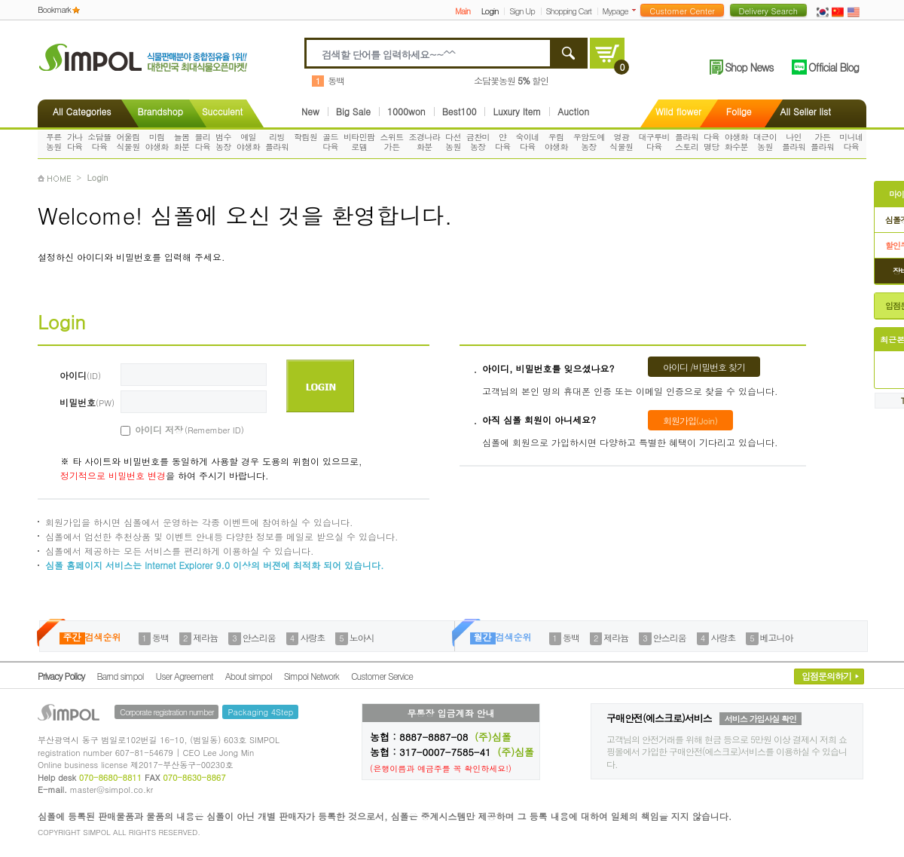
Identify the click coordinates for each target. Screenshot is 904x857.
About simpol (248, 675)
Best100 (459, 111)
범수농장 (223, 141)
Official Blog (833, 67)
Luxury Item (517, 111)
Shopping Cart (568, 11)
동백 (336, 80)
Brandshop (159, 111)
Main (462, 11)
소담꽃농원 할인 (511, 80)
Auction (573, 111)
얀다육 (503, 141)
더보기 (637, 10)
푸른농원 (54, 141)
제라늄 (205, 637)
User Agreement (184, 675)
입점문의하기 (826, 675)
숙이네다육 (527, 141)
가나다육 (75, 141)
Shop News (749, 67)
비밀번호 (87, 402)
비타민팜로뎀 (359, 141)
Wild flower (678, 111)
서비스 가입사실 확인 (760, 718)
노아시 (362, 637)
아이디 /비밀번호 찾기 (704, 366)
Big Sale (353, 111)
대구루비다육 (654, 141)
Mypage (615, 11)
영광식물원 (621, 141)
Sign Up (522, 11)
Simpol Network (311, 675)
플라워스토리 (686, 141)
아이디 (80, 375)
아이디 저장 (172, 429)
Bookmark (54, 9)
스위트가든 (391, 141)
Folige (739, 111)
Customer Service (382, 675)
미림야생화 (157, 141)
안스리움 (259, 637)
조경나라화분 (425, 141)
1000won (406, 111)
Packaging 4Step (260, 712)
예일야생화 (248, 141)
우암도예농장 (589, 141)
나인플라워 (793, 141)
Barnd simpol (119, 675)
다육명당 (711, 141)
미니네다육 (851, 141)
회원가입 (690, 420)
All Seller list (805, 111)
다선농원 (453, 141)
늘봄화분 (182, 141)
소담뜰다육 (99, 141)
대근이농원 (765, 141)
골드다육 (330, 141)
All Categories (82, 111)
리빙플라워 (277, 141)
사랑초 (312, 637)
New (310, 111)
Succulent (222, 111)
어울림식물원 (127, 141)
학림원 (305, 136)
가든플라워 (822, 141)
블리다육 (202, 141)
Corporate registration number (166, 712)
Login (490, 11)
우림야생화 (556, 141)
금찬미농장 (478, 141)
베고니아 (776, 637)
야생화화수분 (736, 141)
